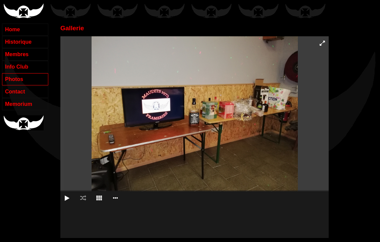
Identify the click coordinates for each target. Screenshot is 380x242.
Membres (17, 54)
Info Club (16, 67)
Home (12, 29)
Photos (14, 79)
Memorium (18, 104)
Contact (15, 91)
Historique (18, 42)
